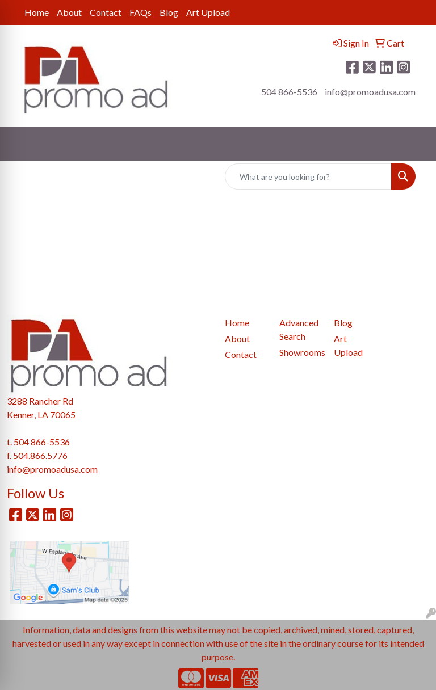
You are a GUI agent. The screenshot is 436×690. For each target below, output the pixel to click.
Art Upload (208, 12)
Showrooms (299, 352)
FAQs (140, 12)
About (69, 12)
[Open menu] (413, 144)
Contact (105, 12)
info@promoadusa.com (370, 91)
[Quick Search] (308, 176)
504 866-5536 (289, 91)
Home (36, 12)
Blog (169, 12)
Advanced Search (298, 329)
